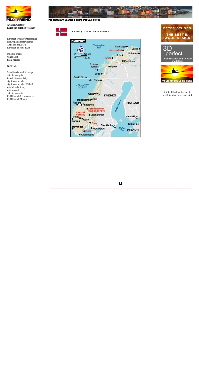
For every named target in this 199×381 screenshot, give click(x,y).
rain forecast (11, 90)
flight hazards (12, 59)
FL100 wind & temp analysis (19, 96)
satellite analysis (13, 75)
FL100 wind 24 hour (15, 99)
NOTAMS (10, 66)
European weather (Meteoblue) (20, 38)
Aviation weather (14, 24)
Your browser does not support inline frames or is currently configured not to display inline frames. (122, 99)
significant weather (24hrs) (18, 84)
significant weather (14, 81)
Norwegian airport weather (18, 41)
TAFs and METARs (15, 44)
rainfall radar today (14, 87)
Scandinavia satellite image (18, 72)
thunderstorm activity (16, 78)
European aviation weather (19, 27)
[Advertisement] (120, 219)
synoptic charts (12, 53)
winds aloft (11, 56)
